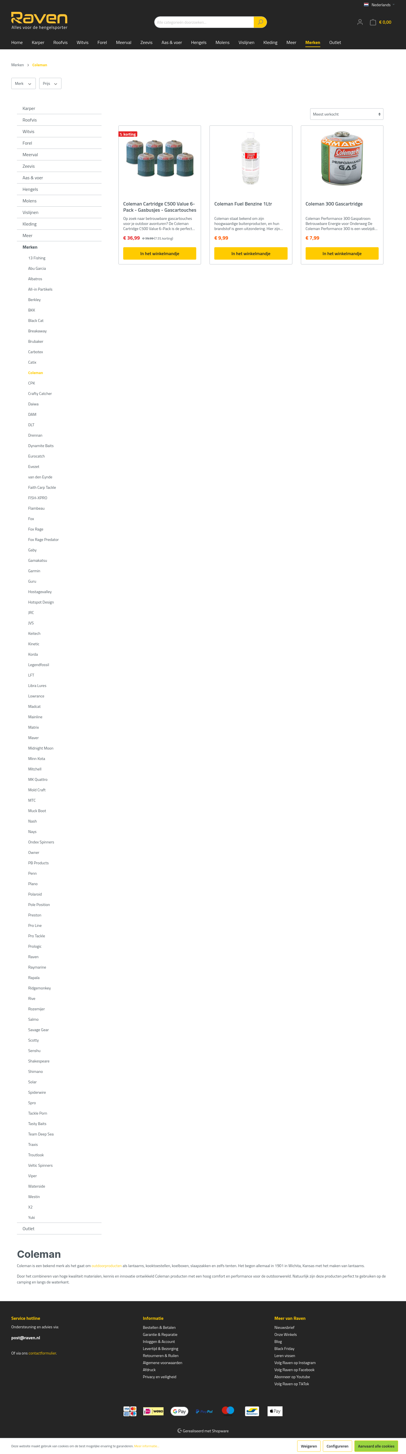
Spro (32, 1103)
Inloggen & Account (159, 1341)
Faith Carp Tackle (42, 487)
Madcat (34, 706)
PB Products (38, 863)
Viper (32, 1176)
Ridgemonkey (39, 988)
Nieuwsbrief (284, 1327)
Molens (30, 200)
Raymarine (37, 967)
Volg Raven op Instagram (294, 1362)
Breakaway (37, 331)
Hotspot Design (41, 602)
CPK (31, 383)
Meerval (30, 154)
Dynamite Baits (41, 445)
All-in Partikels (40, 289)
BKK (31, 310)
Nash (32, 821)
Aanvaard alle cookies (376, 1446)
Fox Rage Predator (43, 539)
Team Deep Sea (41, 1134)
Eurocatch (36, 456)
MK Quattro (37, 779)
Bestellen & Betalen (159, 1327)
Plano (32, 884)
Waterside (36, 1186)
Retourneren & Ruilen (161, 1355)
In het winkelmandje (159, 253)
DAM (32, 414)
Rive (31, 998)
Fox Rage (35, 529)
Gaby (32, 550)
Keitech (34, 633)
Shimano (35, 1071)
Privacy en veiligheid (159, 1377)
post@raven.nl (25, 1337)
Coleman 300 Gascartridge (334, 204)
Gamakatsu (37, 560)
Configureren (337, 1446)
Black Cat (35, 320)
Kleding (30, 223)
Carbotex (35, 352)
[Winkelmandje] (381, 22)
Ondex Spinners (41, 842)
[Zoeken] (260, 22)
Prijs (50, 83)
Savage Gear (38, 1030)
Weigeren (309, 1446)
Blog (278, 1341)
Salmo (33, 1019)
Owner (33, 852)
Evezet (33, 466)
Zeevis (29, 166)
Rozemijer (36, 1009)
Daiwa (33, 404)
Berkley (34, 299)
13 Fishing (36, 258)
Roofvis (30, 119)
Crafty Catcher (40, 393)
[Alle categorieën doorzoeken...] (204, 22)
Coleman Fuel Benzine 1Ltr (243, 204)
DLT (31, 425)
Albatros (35, 279)
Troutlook (36, 1155)
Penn (32, 873)
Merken (30, 247)
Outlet (28, 1228)
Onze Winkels (285, 1334)
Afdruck (149, 1370)
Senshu (34, 1050)
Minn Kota (36, 758)
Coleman (35, 372)
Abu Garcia (37, 268)
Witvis (28, 131)
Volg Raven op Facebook (294, 1370)
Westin (34, 1196)
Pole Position (39, 904)
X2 (30, 1207)
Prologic (34, 946)
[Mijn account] (360, 22)
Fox (31, 519)
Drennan (35, 435)
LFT (31, 675)
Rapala (33, 977)
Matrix (33, 727)
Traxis (33, 1144)
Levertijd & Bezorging (160, 1348)
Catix (32, 362)
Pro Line (35, 925)
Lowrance (36, 696)
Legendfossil (38, 665)
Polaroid (35, 894)
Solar (32, 1082)
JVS (31, 623)
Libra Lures (37, 685)
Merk (23, 83)
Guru (32, 581)
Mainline (35, 717)
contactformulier (42, 1353)
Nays (32, 831)
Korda (33, 654)
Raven (33, 957)
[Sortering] (346, 114)
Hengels (30, 189)
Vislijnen (30, 212)
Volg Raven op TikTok (291, 1384)
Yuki (31, 1217)
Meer (27, 235)
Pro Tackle (36, 936)
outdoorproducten (107, 1266)
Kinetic (33, 644)
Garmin (34, 571)
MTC (32, 800)
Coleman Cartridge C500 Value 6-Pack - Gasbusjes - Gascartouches (159, 207)
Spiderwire (37, 1092)
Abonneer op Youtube (292, 1377)
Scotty (33, 1040)
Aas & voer (33, 177)
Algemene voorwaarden (162, 1362)
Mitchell (34, 769)
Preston (34, 915)
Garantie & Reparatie (160, 1334)
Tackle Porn (37, 1113)
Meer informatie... (146, 1446)
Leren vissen (284, 1355)
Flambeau (36, 508)
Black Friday (284, 1348)
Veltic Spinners (40, 1165)
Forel (27, 143)
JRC (31, 612)
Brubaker (35, 341)
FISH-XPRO (37, 498)
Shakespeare (38, 1061)
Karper (29, 108)
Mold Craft (37, 790)
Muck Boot (37, 811)
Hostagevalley (40, 592)
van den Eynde (40, 477)
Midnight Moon (40, 748)
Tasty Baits (37, 1123)
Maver (33, 738)
